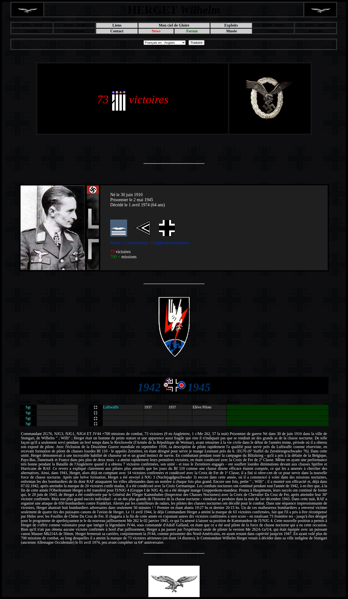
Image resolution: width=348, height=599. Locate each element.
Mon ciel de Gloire (174, 25)
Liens (116, 25)
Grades (32, 31)
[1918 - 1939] (74, 25)
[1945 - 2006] (315, 25)
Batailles (316, 31)
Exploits (231, 25)
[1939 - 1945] (273, 25)
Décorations (75, 31)
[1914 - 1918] (32, 25)
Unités (273, 31)
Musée (231, 31)
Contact (116, 31)
